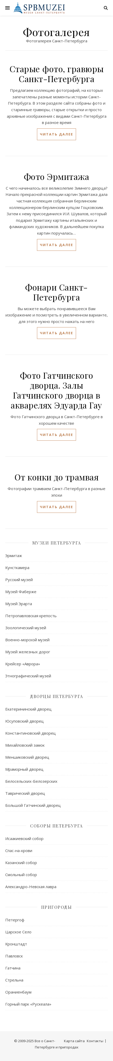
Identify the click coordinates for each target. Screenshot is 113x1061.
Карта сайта (74, 1041)
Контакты (95, 1041)
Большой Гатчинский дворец (33, 805)
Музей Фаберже (20, 591)
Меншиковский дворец (27, 757)
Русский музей (19, 579)
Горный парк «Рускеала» (28, 1004)
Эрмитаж (13, 555)
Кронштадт (16, 943)
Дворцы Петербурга (56, 696)
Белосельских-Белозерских (31, 781)
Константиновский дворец (30, 733)
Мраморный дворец (24, 769)
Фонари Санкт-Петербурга (56, 292)
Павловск (14, 955)
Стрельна (14, 980)
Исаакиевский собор (24, 838)
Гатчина (12, 968)
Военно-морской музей (27, 639)
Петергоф (14, 919)
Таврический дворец (25, 793)
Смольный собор (21, 874)
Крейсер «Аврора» (22, 663)
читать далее (56, 134)
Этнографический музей (28, 675)
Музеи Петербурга (56, 543)
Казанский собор (21, 862)
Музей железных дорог (27, 651)
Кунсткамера (17, 567)
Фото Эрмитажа (56, 176)
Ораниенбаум (18, 992)
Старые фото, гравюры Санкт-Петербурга (56, 73)
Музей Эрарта (18, 603)
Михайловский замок (25, 745)
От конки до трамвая (56, 477)
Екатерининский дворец (28, 709)
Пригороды (56, 907)
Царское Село (18, 931)
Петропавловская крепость (31, 615)
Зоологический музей (25, 627)
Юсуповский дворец (24, 721)
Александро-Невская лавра (30, 886)
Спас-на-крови (18, 850)
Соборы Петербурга (56, 826)
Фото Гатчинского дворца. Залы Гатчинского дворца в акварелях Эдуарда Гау (56, 390)
